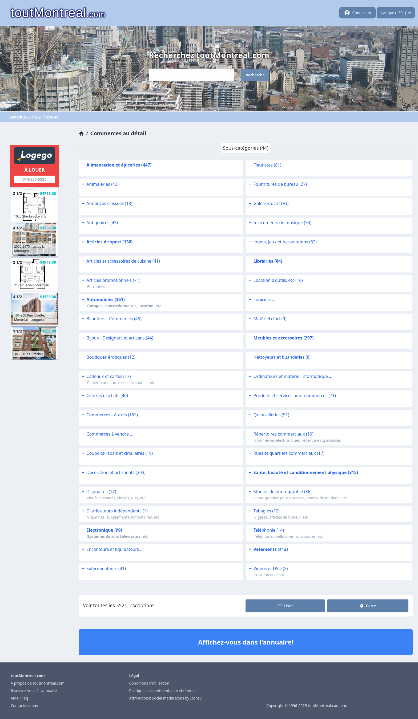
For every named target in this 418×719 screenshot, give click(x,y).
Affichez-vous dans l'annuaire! (245, 642)
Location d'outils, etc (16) (275, 280)
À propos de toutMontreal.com (38, 683)
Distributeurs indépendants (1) (114, 511)
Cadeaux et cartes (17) (106, 376)
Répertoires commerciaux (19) (280, 434)
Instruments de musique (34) (279, 223)
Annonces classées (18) (106, 203)
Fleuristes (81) (264, 165)
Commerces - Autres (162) (109, 415)
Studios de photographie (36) (279, 492)
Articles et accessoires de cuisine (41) (120, 261)
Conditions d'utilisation (149, 683)
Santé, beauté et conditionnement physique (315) (303, 472)
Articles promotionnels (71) (110, 280)
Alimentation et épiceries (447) (116, 165)
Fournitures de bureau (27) (277, 184)
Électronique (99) (101, 530)
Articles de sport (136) (107, 242)
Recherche (255, 74)
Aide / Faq (19, 698)
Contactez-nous (24, 705)
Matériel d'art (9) (267, 319)
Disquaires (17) (98, 492)
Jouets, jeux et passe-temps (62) (282, 242)
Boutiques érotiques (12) (108, 357)
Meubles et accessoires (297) (281, 338)
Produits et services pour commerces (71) (292, 395)
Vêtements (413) (268, 549)
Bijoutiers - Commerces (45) (111, 319)
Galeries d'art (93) (268, 203)
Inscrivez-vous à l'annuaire (34, 690)
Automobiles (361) (103, 299)
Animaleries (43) (100, 184)
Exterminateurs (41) (103, 568)
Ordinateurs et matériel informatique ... (290, 376)
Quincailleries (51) (268, 415)
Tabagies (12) (263, 511)
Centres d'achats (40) (104, 395)
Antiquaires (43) (99, 223)
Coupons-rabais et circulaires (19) (117, 453)
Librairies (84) (265, 261)
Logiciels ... (261, 299)
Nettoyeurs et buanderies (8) (279, 357)
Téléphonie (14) (266, 530)
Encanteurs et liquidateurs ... (112, 549)
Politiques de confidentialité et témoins (163, 690)
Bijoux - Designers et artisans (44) (117, 338)
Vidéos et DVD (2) (268, 568)
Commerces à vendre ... (107, 434)
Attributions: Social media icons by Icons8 (165, 698)
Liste (285, 605)
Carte (368, 605)
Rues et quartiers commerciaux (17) (286, 453)
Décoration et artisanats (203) (113, 472)
